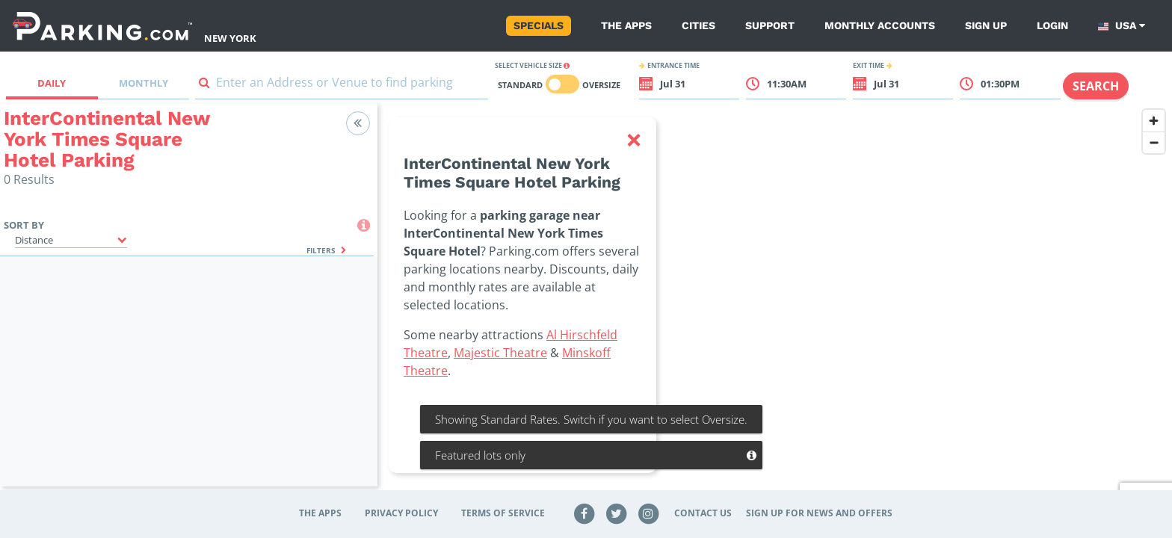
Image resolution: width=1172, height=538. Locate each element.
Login (1052, 25)
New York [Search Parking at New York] (230, 38)
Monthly (143, 83)
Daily (51, 83)
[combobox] (341, 85)
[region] (774, 304)
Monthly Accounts (879, 25)
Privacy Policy (401, 513)
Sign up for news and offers (819, 513)
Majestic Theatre (500, 352)
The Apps (626, 25)
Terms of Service (503, 513)
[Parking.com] (102, 26)
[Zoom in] (1154, 121)
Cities (698, 25)
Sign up (986, 25)
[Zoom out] (1154, 142)
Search (1096, 86)
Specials (538, 25)
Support (770, 25)
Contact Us (703, 513)
